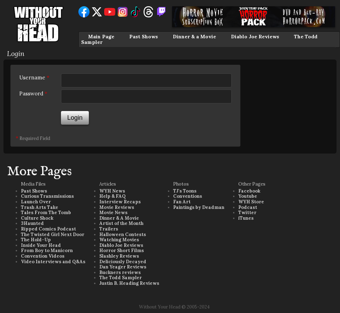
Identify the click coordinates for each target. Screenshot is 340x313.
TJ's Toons (184, 191)
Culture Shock (37, 218)
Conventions (187, 196)
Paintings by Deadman (198, 207)
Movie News (113, 213)
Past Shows (143, 36)
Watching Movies (119, 240)
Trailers (108, 229)
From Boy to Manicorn (47, 250)
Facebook (249, 191)
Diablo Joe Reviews (255, 36)
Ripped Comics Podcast (48, 229)
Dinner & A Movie (119, 218)
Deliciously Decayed (122, 262)
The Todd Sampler (120, 278)
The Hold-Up (36, 240)
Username (34, 77)
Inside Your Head (41, 245)
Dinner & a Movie (194, 36)
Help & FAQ (112, 196)
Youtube (247, 196)
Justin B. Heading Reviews (129, 283)
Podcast (247, 207)
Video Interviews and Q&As (53, 262)
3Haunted (32, 223)
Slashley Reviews (119, 256)
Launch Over (36, 202)
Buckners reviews (120, 272)
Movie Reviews (116, 207)
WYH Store (251, 202)
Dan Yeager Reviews (122, 267)
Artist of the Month (121, 223)
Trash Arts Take (39, 207)
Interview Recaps (120, 202)
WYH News (112, 191)
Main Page (101, 36)
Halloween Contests (122, 234)
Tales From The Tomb (46, 213)
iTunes (246, 218)
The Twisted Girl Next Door (52, 234)
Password (33, 93)
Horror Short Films (121, 250)
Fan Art (182, 202)
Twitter (247, 213)
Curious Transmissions (47, 196)
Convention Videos (42, 256)
